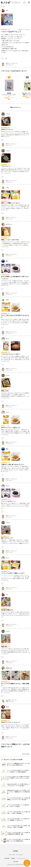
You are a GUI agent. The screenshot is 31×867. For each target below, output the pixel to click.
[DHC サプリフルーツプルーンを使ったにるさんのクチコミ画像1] (7, 19)
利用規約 (13, 858)
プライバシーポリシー (22, 858)
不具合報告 (15, 861)
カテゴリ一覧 (12, 854)
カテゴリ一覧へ (26, 754)
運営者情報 (6, 858)
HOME (15, 851)
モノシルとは (19, 854)
